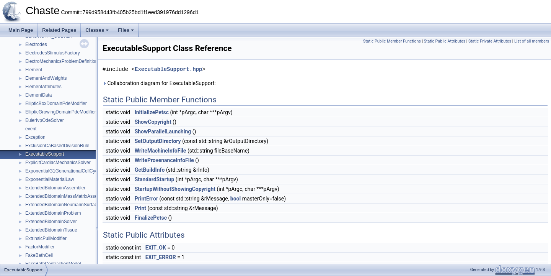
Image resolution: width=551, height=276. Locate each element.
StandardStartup (154, 179)
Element (33, 69)
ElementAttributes (43, 86)
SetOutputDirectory (158, 141)
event (30, 128)
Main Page (20, 30)
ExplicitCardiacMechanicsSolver (58, 162)
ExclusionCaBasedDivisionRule (57, 145)
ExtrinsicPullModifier (46, 238)
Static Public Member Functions (392, 41)
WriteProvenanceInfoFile (164, 160)
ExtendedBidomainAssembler (55, 188)
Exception (35, 137)
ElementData (38, 95)
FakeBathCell (39, 255)
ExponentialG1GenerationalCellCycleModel (69, 171)
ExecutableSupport (44, 154)
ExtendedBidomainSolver (51, 221)
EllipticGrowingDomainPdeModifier (60, 112)
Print (140, 208)
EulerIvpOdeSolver (44, 120)
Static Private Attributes (489, 41)
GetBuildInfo (150, 170)
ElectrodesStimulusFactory (52, 53)
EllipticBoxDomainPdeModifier (56, 103)
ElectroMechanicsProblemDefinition (61, 61)
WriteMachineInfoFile (160, 151)
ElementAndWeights (46, 78)
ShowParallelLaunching (163, 131)
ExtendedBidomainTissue (51, 230)
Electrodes (36, 44)
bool (235, 199)
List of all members (531, 41)
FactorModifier (40, 247)
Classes (97, 30)
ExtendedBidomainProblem (53, 213)
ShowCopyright (153, 122)
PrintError (146, 199)
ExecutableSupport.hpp (168, 69)
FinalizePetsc (151, 218)
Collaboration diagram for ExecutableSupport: (159, 83)
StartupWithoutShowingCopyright (175, 189)
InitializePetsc (152, 112)
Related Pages (59, 30)
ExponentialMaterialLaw (49, 179)
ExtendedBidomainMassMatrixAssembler (67, 196)
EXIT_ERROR (160, 257)
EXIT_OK (155, 248)
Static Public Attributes (444, 41)
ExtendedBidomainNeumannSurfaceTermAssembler (78, 204)
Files (126, 30)
